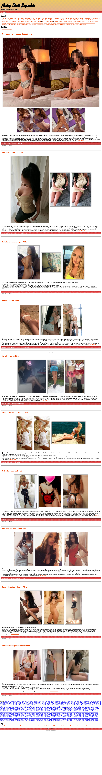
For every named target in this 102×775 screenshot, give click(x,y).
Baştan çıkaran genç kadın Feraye (15, 412)
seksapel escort (10, 347)
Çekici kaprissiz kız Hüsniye (13, 471)
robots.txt (51, 728)
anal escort (20, 143)
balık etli (15, 143)
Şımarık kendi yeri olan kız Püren (14, 587)
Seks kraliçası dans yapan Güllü (14, 242)
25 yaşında (14, 462)
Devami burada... (81, 140)
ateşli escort (9, 462)
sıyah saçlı (4, 143)
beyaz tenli (4, 291)
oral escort (22, 403)
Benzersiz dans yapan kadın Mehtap (16, 646)
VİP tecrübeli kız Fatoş (10, 300)
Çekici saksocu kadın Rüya (12, 152)
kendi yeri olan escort (19, 233)
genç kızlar (4, 347)
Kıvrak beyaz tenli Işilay (11, 356)
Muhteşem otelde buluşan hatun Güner (17, 34)
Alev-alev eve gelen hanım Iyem (14, 528)
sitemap (56, 728)
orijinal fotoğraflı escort (6, 233)
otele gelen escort (10, 143)
